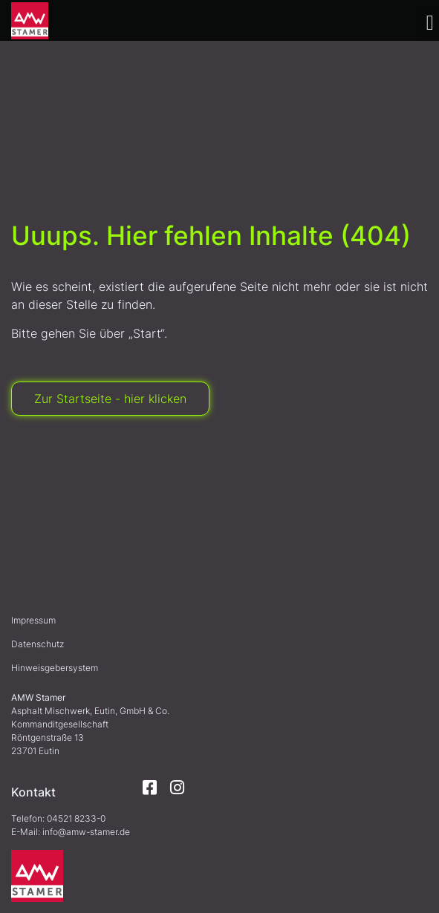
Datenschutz (37, 643)
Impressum (33, 620)
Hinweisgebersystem (54, 667)
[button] (430, 23)
